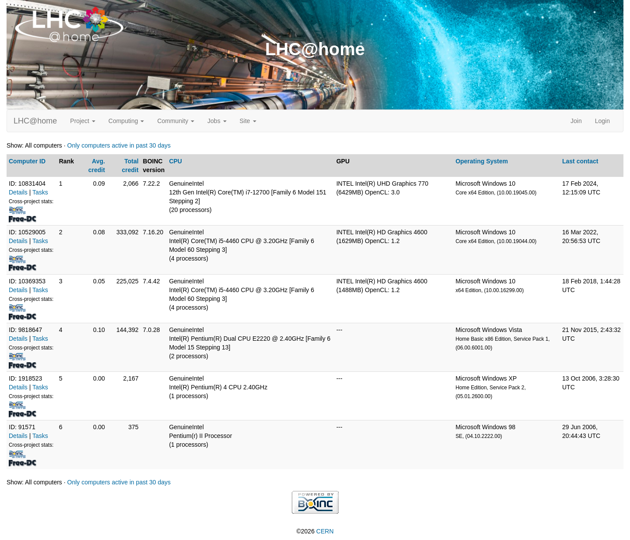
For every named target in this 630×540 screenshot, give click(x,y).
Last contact (580, 161)
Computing (126, 120)
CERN (325, 531)
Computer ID (27, 161)
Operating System (481, 161)
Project (82, 120)
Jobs (216, 120)
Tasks (40, 192)
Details (18, 192)
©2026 (314, 531)
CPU (175, 161)
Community (175, 120)
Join (576, 120)
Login (602, 120)
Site (248, 120)
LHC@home (35, 120)
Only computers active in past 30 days (119, 145)
